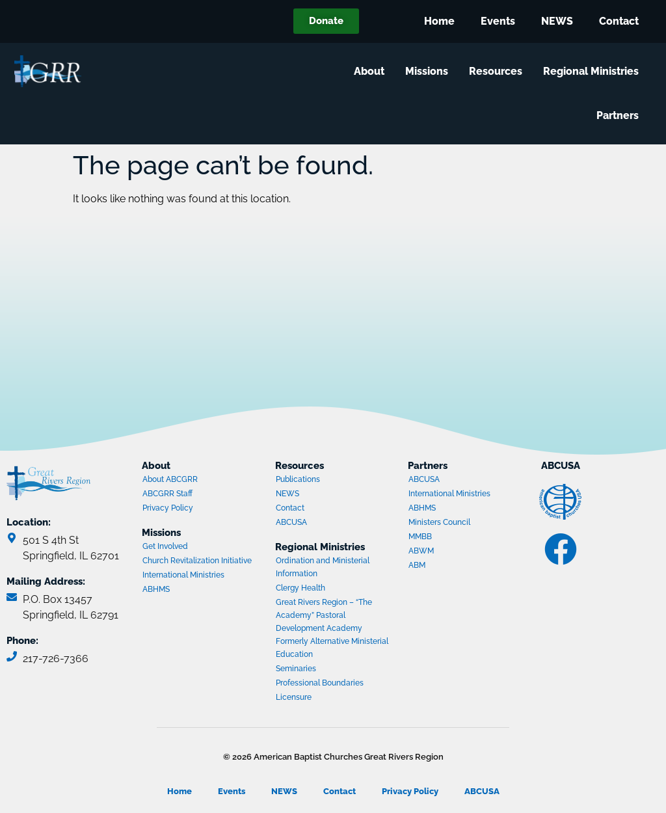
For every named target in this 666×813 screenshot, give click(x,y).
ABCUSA (326, 523)
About (371, 71)
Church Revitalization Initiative (197, 560)
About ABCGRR (170, 479)
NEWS (557, 21)
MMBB (458, 538)
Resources (498, 71)
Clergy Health (300, 588)
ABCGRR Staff (167, 493)
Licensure (294, 697)
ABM (458, 566)
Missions (429, 71)
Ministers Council (458, 523)
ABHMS (192, 590)
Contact (619, 21)
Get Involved (165, 546)
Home (439, 21)
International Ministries (192, 576)
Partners (620, 115)
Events (498, 21)
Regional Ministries (593, 71)
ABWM (458, 552)
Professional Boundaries (320, 682)
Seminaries (296, 668)
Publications (298, 479)
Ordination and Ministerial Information (322, 567)
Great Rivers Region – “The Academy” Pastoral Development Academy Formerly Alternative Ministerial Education (332, 628)
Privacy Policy (167, 508)
